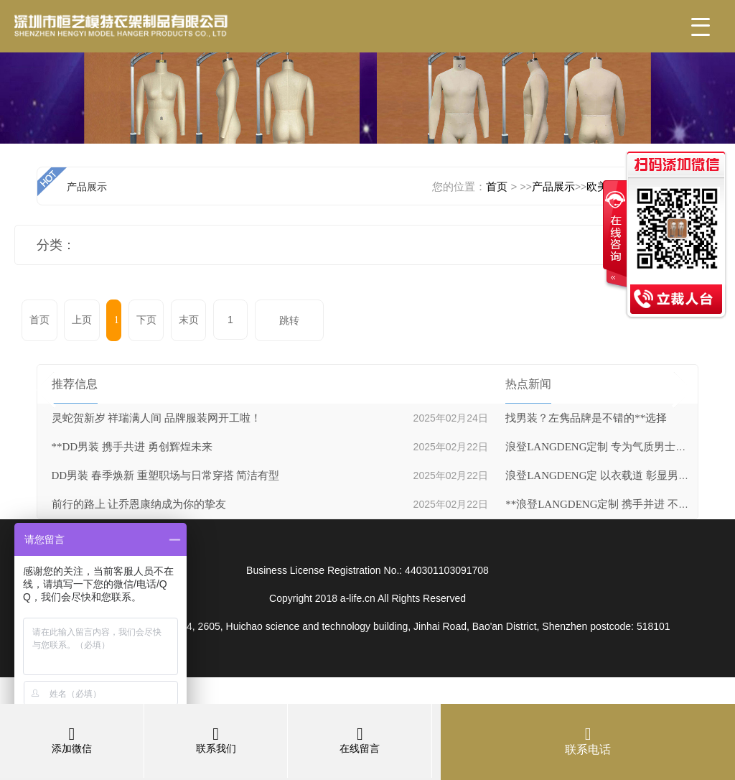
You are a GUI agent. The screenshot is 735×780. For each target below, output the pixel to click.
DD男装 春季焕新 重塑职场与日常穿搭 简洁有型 (166, 475)
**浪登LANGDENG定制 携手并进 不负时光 (608, 504)
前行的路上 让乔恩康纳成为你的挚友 (139, 504)
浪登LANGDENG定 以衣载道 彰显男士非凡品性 (618, 475)
